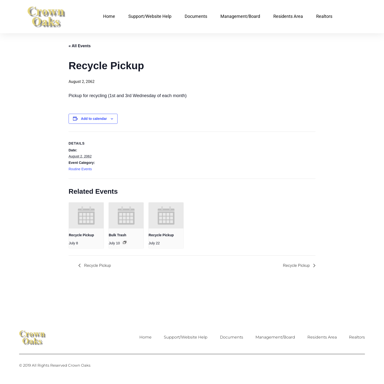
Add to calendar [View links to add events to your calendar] (94, 119)
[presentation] (86, 216)
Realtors (324, 16)
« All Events (80, 46)
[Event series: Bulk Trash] (124, 242)
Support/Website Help (149, 16)
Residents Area (288, 16)
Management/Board (240, 16)
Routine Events (80, 169)
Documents (196, 16)
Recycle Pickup (81, 235)
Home (109, 16)
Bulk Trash (117, 235)
